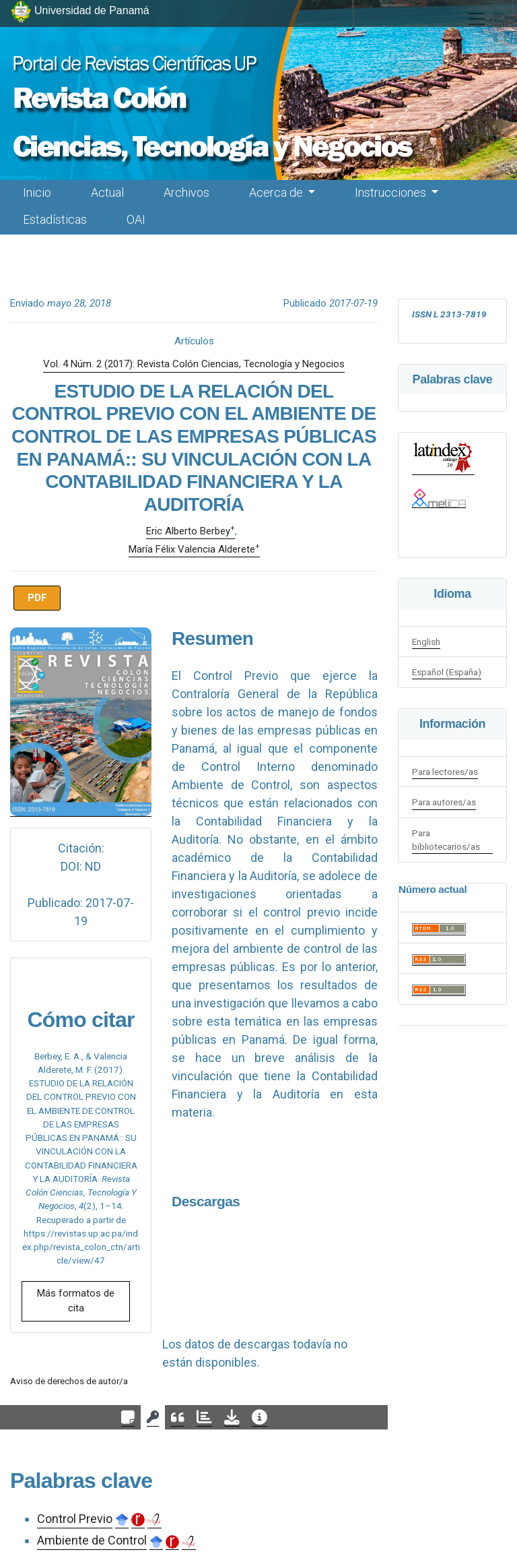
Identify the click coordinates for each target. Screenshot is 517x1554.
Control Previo (74, 1519)
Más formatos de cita (75, 1301)
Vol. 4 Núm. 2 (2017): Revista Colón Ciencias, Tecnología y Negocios (194, 364)
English (426, 641)
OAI (136, 219)
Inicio (37, 192)
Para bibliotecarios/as (446, 840)
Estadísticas (55, 219)
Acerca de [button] (277, 192)
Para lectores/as (445, 771)
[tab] (128, 1417)
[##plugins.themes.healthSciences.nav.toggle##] (476, 18)
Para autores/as (444, 802)
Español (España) (446, 671)
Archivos (186, 192)
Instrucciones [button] (392, 192)
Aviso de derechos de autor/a (69, 1380)
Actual (107, 192)
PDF (37, 598)
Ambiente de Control (92, 1540)
